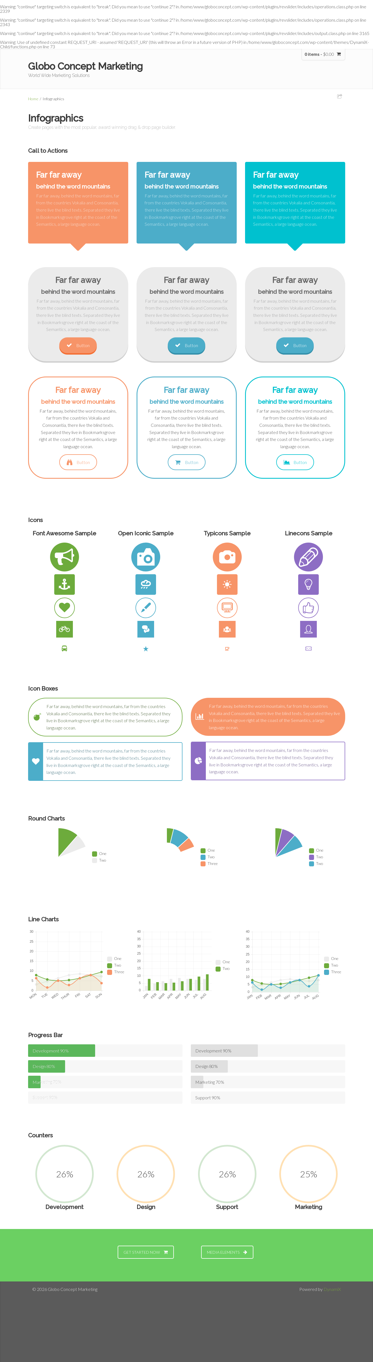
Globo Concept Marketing (85, 66)
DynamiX (332, 1289)
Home (33, 98)
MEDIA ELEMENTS (227, 1252)
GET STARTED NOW (145, 1252)
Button (78, 345)
